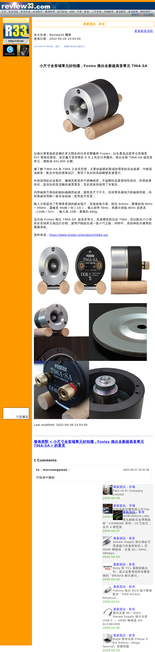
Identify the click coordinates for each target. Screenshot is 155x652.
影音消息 (13, 11)
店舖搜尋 (109, 11)
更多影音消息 (143, 31)
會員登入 (136, 14)
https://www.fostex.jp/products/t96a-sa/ (78, 234)
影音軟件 (38, 11)
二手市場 (96, 11)
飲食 (86, 11)
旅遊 (72, 11)
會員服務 (133, 11)
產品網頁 (121, 11)
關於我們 (145, 11)
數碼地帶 (50, 11)
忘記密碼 (148, 14)
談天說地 (62, 11)
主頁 (3, 11)
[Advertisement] (68, 511)
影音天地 (25, 11)
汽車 (79, 11)
